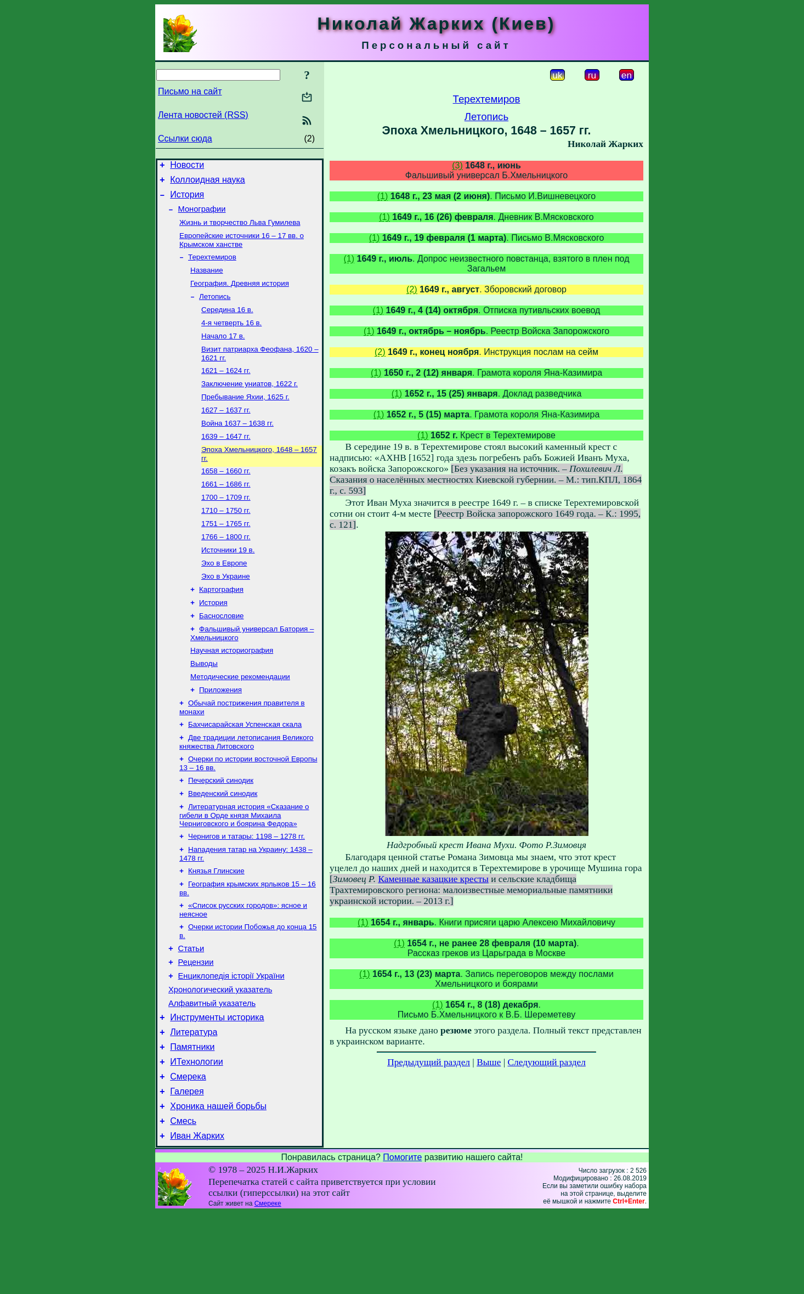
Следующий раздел (547, 1062)
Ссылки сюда (185, 138)
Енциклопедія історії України (231, 1039)
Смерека (188, 1151)
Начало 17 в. (223, 352)
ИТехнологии (196, 1134)
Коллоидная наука (207, 183)
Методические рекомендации (240, 719)
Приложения (220, 734)
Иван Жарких (197, 1217)
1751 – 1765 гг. (226, 554)
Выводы (204, 705)
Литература (193, 1101)
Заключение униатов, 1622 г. (249, 403)
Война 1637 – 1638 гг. (237, 446)
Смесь (183, 1200)
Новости (187, 166)
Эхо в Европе (224, 597)
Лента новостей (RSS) (203, 115)
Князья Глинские (216, 926)
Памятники (192, 1118)
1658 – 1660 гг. (226, 497)
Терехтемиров (212, 267)
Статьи (191, 1008)
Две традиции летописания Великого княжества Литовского (246, 789)
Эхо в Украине (225, 611)
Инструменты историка (217, 1085)
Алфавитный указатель (212, 1069)
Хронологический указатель (220, 1054)
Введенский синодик (222, 844)
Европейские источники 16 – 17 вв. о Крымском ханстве (241, 248)
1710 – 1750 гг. (226, 540)
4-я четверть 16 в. (231, 338)
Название (206, 281)
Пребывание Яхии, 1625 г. (245, 418)
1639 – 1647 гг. (226, 460)
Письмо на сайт (190, 91)
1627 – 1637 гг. (226, 432)
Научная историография (231, 691)
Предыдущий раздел (428, 1062)
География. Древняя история (239, 295)
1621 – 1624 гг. (226, 389)
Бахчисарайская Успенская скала (245, 770)
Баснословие (221, 654)
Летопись (214, 310)
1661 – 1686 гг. (226, 511)
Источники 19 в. (227, 583)
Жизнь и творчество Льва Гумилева (239, 230)
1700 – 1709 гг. (226, 526)
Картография (221, 625)
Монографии (202, 215)
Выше (489, 1062)
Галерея (186, 1167)
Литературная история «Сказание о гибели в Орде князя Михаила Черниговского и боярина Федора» (244, 866)
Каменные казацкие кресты (433, 879)
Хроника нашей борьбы (218, 1184)
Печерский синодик (220, 830)
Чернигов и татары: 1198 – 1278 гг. (246, 889)
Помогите (402, 1238)
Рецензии (196, 1023)
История (187, 199)
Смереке (267, 1285)
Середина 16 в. (227, 324)
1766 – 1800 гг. (226, 568)
